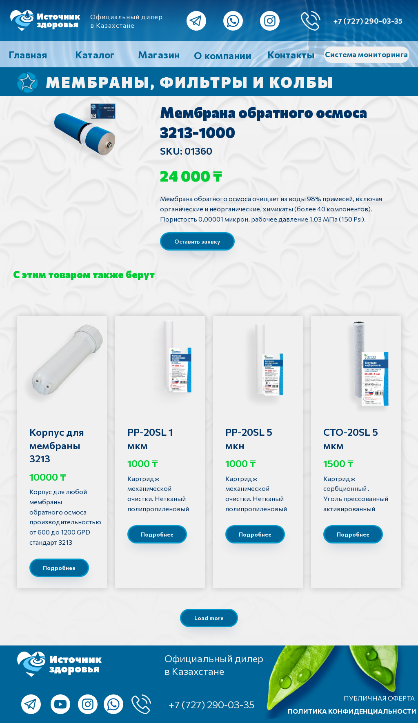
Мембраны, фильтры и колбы (190, 82)
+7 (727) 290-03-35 (368, 20)
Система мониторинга (366, 54)
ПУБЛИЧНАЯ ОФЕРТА (379, 698)
